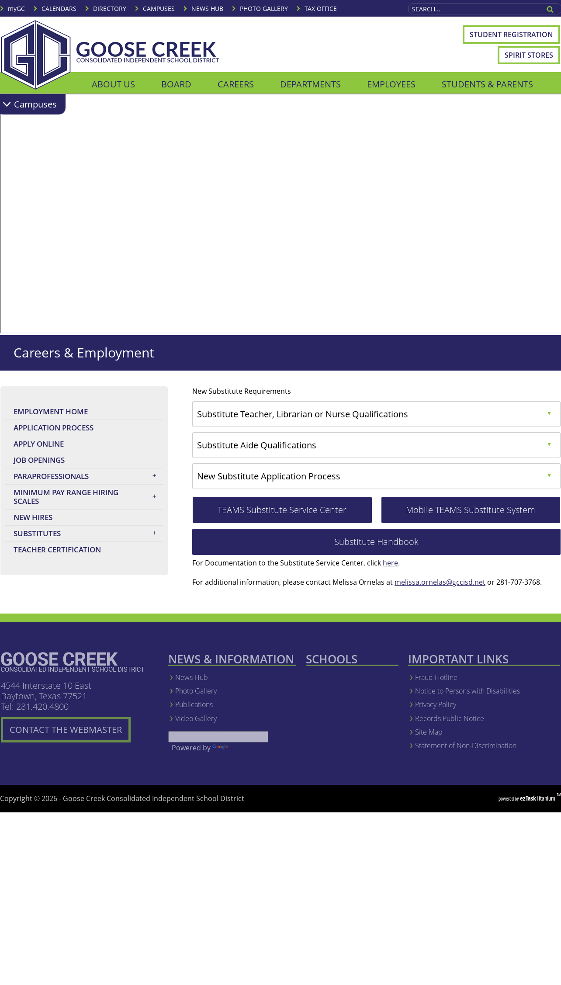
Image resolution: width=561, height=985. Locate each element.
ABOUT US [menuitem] (113, 84)
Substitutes (88, 533)
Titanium (538, 798)
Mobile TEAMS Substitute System (483, 513)
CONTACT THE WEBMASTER (70, 732)
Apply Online (57, 445)
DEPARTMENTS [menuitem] (310, 84)
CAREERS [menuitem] (236, 84)
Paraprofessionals (88, 476)
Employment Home (51, 411)
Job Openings (57, 461)
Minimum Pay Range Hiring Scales (88, 496)
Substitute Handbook (397, 545)
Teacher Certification (75, 551)
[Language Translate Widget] (218, 736)
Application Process (54, 428)
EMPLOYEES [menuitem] (391, 84)
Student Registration (515, 36)
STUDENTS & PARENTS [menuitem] (487, 84)
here (390, 563)
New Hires (33, 517)
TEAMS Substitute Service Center (294, 513)
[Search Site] (474, 9)
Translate (236, 748)
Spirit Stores (529, 55)
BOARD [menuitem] (176, 84)
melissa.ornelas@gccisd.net (440, 582)
